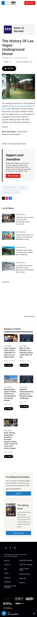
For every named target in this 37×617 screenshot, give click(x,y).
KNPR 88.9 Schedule (25, 560)
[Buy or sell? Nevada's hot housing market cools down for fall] (26, 338)
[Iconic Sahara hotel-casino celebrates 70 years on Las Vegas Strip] (11, 338)
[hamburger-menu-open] (3, 3)
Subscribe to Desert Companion (10, 586)
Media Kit (22, 582)
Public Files (22, 578)
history (23, 187)
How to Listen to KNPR (24, 569)
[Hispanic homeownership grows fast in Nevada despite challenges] (26, 379)
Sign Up (18, 493)
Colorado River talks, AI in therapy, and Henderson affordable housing (25, 237)
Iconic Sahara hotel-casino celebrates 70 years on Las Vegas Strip (9, 352)
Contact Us (7, 564)
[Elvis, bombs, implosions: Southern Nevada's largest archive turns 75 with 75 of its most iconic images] (11, 422)
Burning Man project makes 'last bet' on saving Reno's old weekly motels (10, 394)
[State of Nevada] (8, 29)
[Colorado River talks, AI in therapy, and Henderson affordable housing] (8, 235)
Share (7, 62)
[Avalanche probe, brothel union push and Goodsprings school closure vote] (8, 218)
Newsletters (7, 582)
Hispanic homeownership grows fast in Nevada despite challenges (26, 393)
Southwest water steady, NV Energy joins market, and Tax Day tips (24, 252)
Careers (6, 573)
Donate (30, 3)
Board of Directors (24, 574)
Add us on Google (24, 62)
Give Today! (13, 176)
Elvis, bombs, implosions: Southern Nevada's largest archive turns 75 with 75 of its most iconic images (10, 440)
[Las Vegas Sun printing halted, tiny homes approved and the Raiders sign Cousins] (8, 266)
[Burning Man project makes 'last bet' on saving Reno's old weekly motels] (11, 379)
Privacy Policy (23, 554)
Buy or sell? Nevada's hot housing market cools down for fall (26, 352)
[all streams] (34, 613)
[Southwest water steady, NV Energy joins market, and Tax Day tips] (8, 251)
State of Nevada (19, 29)
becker (17, 192)
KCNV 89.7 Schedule (25, 564)
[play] (3, 613)
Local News (8, 346)
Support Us (7, 577)
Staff (5, 569)
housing (7, 192)
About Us (7, 560)
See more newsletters (13, 489)
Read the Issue (18, 533)
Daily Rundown (21, 214)
